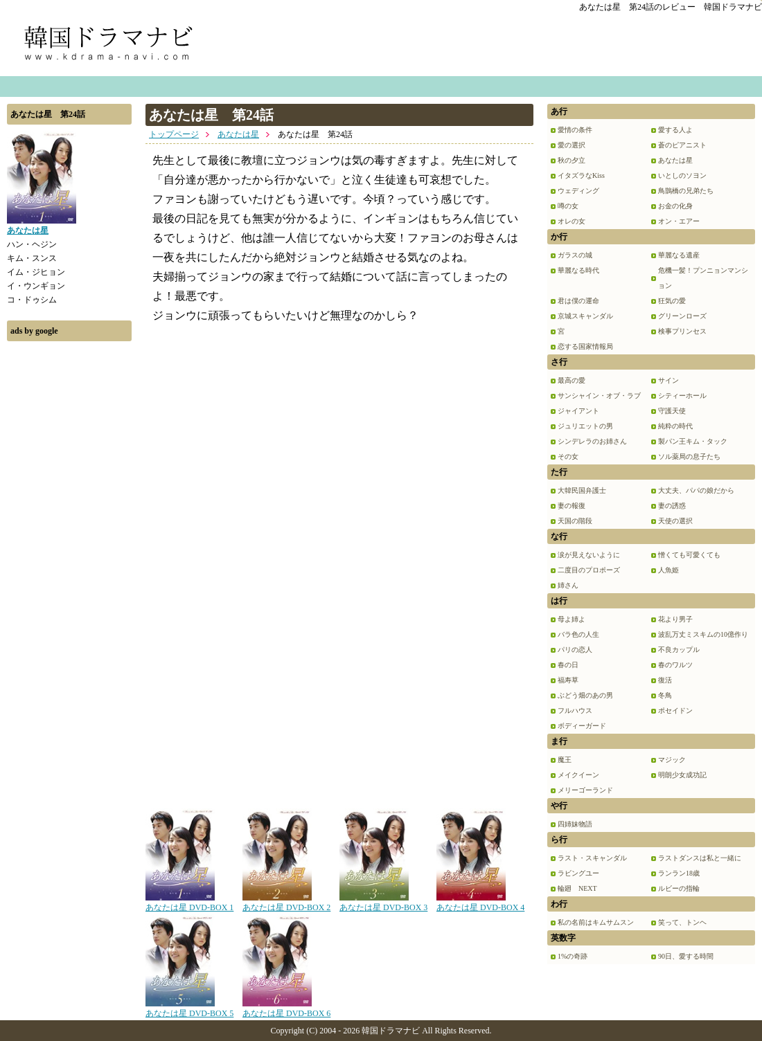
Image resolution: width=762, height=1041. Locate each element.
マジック (672, 759)
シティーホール (682, 395)
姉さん (568, 585)
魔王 (565, 759)
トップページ (174, 134)
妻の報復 (571, 505)
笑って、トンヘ (682, 922)
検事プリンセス (682, 331)
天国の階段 (575, 521)
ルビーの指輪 (679, 888)
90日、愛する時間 (686, 956)
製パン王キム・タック (692, 441)
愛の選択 (571, 145)
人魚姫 (668, 570)
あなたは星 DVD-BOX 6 (286, 1008)
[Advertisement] (69, 555)
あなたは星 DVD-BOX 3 (383, 902)
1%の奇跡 (572, 956)
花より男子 (675, 619)
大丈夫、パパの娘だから (696, 490)
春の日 (568, 665)
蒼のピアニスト (682, 145)
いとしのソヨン (682, 175)
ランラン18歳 (679, 873)
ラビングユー (578, 873)
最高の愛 (571, 380)
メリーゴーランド (585, 790)
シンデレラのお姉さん (592, 441)
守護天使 (672, 411)
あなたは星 (238, 134)
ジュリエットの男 (585, 426)
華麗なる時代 (578, 270)
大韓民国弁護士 (582, 490)
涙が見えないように (589, 555)
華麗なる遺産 (679, 255)
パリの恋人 (575, 649)
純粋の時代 (675, 426)
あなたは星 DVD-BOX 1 (189, 902)
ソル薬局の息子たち (689, 456)
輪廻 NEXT (577, 888)
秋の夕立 (571, 160)
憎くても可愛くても (689, 555)
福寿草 (568, 680)
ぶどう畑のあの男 (585, 695)
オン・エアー (679, 221)
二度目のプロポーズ (589, 570)
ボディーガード (582, 726)
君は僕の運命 (578, 301)
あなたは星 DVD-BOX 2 (286, 902)
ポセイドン (675, 710)
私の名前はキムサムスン (596, 922)
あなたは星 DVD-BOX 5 (189, 1008)
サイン (668, 380)
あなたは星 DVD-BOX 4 (480, 902)
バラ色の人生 (578, 634)
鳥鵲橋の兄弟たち (686, 190)
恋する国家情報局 (585, 346)
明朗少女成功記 (682, 775)
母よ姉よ (571, 619)
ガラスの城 (575, 255)
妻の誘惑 (672, 505)
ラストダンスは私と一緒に (699, 858)
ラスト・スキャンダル (592, 858)
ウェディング (578, 190)
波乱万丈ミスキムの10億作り (703, 634)
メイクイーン (578, 775)
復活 (665, 680)
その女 (568, 456)
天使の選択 (675, 521)
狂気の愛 (672, 301)
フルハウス (575, 710)
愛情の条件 (575, 130)
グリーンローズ (682, 316)
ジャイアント (578, 411)
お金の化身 (675, 206)
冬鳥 (665, 695)
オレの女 (571, 221)
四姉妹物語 (575, 824)
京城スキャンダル (585, 316)
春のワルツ (675, 665)
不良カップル (679, 649)
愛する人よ (675, 130)
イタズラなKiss (581, 175)
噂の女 (568, 206)
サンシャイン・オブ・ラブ (599, 395)
